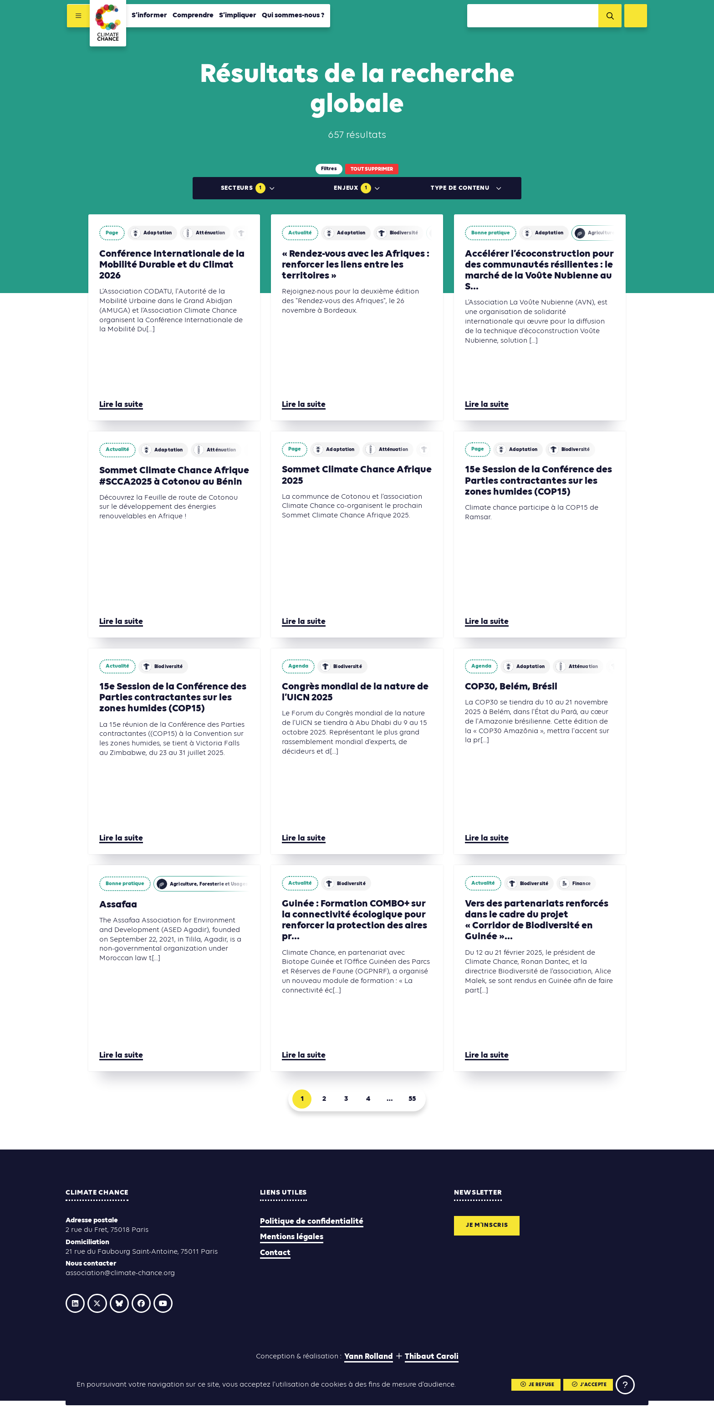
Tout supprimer (372, 169)
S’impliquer (236, 16)
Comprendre (191, 16)
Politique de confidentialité (311, 1225)
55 (420, 1100)
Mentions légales (291, 1241)
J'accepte (584, 1383)
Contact (275, 1256)
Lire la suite (121, 405)
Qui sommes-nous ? (291, 16)
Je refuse (529, 1383)
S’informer (148, 16)
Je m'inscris (491, 1230)
